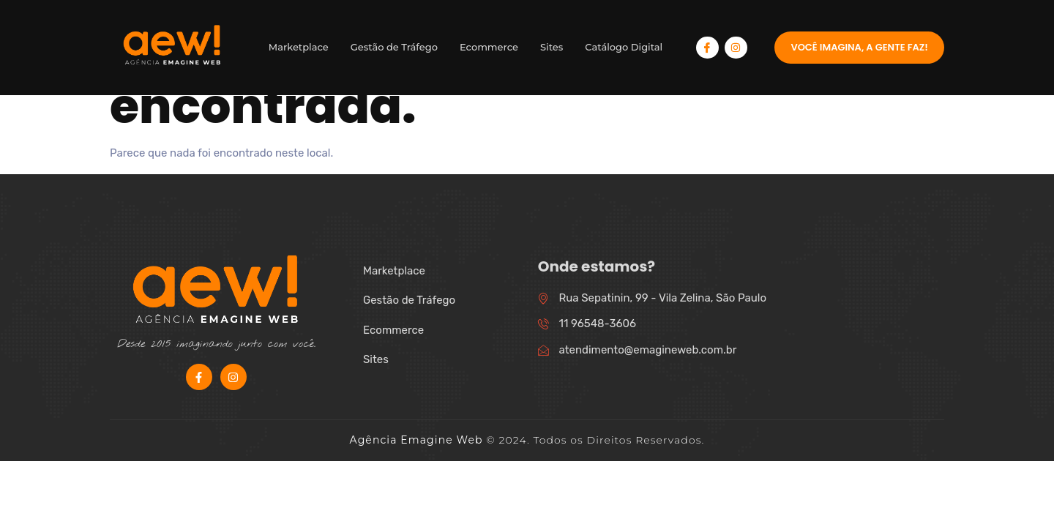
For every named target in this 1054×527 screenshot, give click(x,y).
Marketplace (299, 47)
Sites (551, 47)
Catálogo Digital (623, 47)
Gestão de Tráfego (394, 47)
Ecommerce (489, 47)
